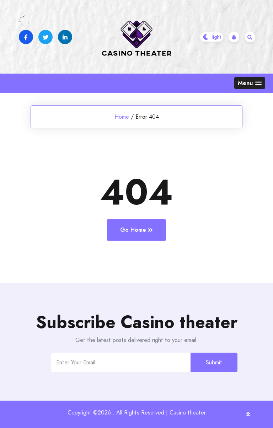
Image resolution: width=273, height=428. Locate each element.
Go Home (136, 230)
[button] (249, 83)
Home (121, 117)
